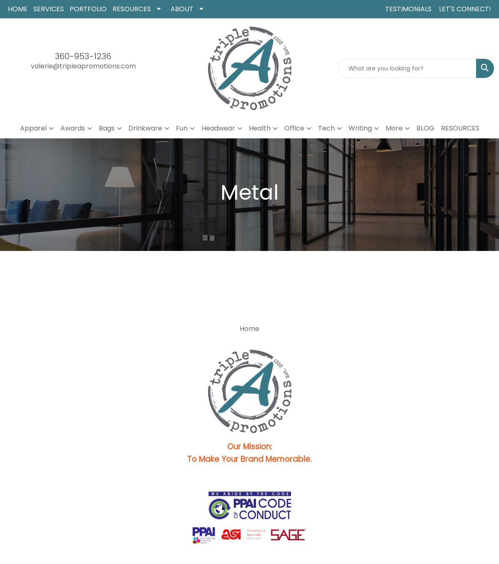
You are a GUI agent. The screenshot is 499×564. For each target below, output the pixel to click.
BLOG (425, 128)
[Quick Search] (407, 68)
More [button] (394, 128)
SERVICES (48, 9)
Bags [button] (107, 128)
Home (249, 328)
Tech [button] (326, 128)
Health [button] (260, 128)
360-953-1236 (83, 56)
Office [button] (294, 128)
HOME (18, 9)
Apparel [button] (33, 128)
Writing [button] (360, 128)
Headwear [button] (218, 128)
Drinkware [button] (145, 128)
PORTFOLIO (88, 9)
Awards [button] (72, 128)
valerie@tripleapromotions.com (83, 66)
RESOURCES (132, 9)
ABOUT (182, 9)
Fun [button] (182, 128)
